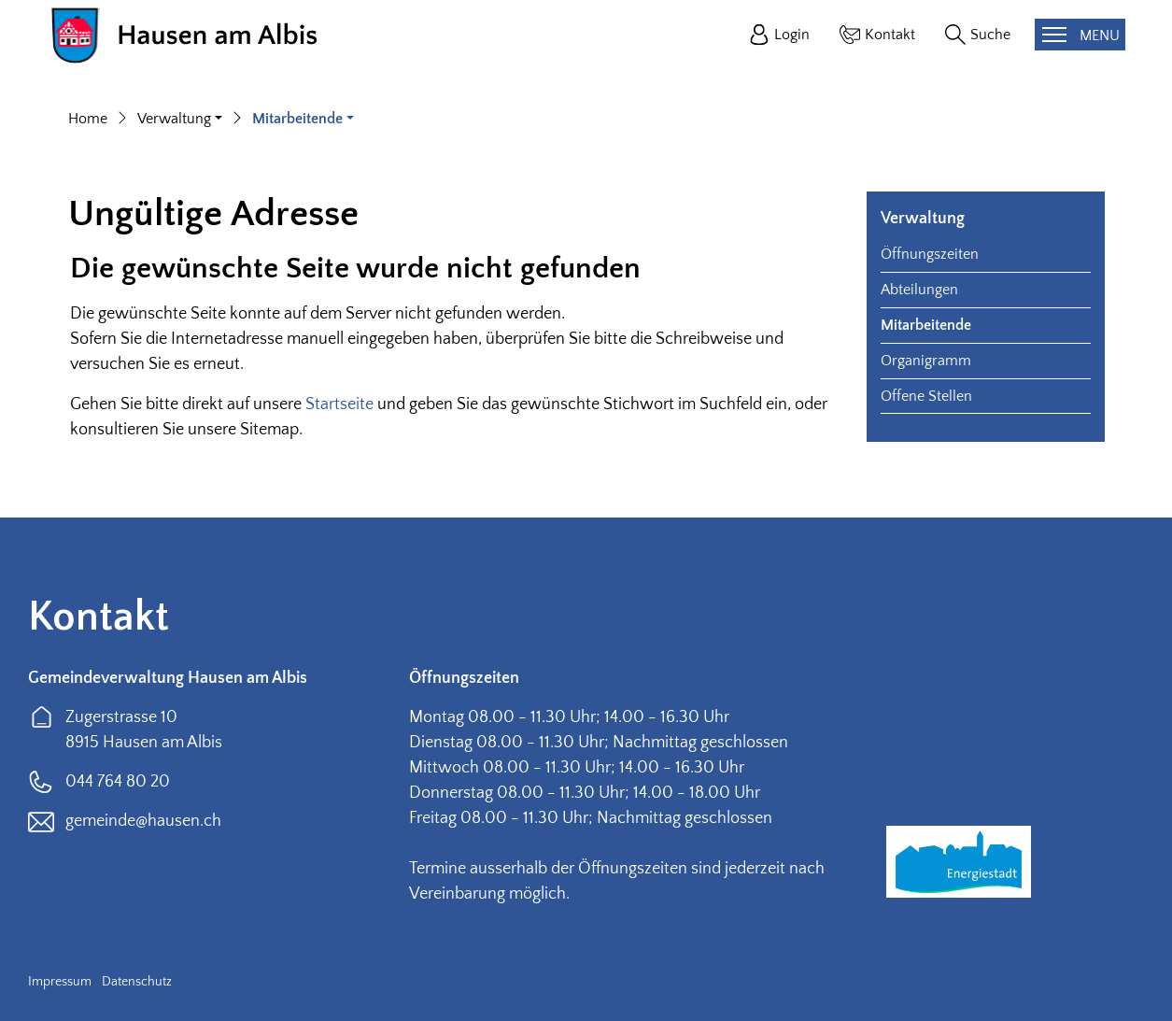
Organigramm (926, 360)
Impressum (60, 981)
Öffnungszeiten (930, 254)
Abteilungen (919, 289)
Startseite (339, 404)
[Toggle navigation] (1080, 34)
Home (87, 118)
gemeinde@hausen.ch (143, 821)
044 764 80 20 (117, 782)
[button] (179, 118)
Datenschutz (137, 981)
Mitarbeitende (926, 325)
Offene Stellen (926, 396)
